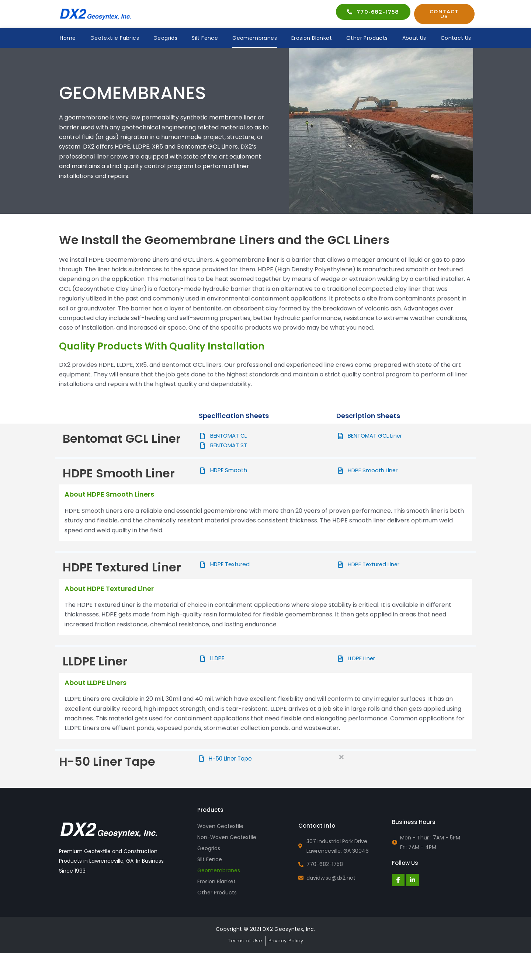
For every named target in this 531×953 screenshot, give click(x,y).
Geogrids (165, 38)
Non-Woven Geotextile (226, 837)
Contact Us (456, 38)
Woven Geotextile (220, 826)
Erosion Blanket (311, 38)
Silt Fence (205, 38)
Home (68, 38)
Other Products (367, 38)
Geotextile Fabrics (114, 38)
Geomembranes (254, 38)
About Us (414, 38)
